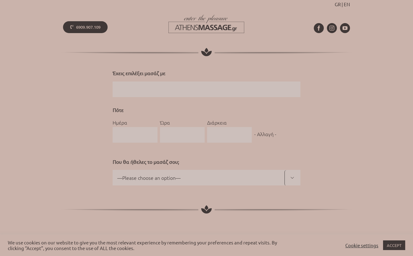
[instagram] (332, 28)
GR (338, 4)
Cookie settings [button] (361, 245)
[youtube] (345, 28)
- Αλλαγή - (265, 133)
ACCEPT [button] (394, 245)
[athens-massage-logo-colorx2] (206, 17)
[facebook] (319, 28)
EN (347, 4)
